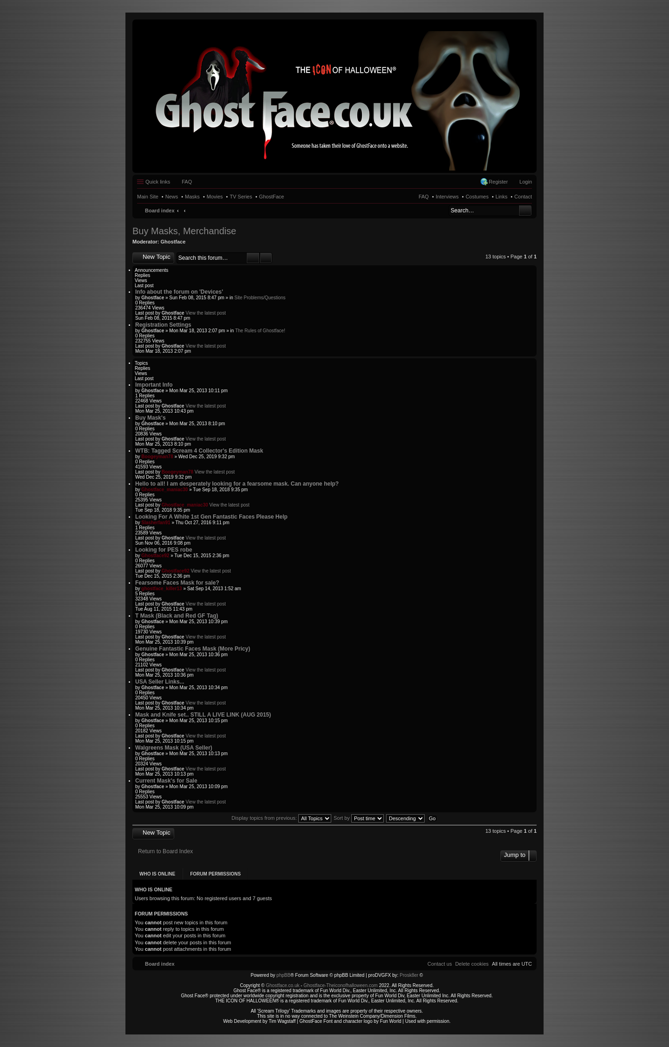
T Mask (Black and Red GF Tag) (176, 615)
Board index (160, 210)
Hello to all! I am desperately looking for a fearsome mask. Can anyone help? (237, 484)
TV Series (241, 196)
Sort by (359, 818)
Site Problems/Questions (259, 297)
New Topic (157, 256)
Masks (192, 196)
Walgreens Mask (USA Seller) (173, 747)
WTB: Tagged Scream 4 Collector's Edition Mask (199, 451)
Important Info (154, 385)
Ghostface (173, 241)
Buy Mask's (150, 418)
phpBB (283, 975)
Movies (215, 196)
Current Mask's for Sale (166, 780)
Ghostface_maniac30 (164, 489)
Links (502, 196)
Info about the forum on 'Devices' (179, 292)
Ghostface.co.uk (283, 985)
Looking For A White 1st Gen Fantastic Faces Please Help (211, 517)
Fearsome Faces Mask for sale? (177, 582)
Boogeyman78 (157, 456)
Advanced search (266, 257)
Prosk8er (409, 975)
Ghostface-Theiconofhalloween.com (340, 985)
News (171, 196)
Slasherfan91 (155, 522)
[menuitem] (472, 964)
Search (525, 210)
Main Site (147, 196)
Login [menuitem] (525, 181)
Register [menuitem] (498, 181)
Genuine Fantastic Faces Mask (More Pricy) (192, 648)
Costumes (477, 196)
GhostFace (271, 196)
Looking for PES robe (163, 550)
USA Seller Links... (159, 681)
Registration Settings (163, 325)
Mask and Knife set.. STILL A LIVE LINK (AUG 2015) (203, 714)
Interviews (447, 196)
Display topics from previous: (281, 818)
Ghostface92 (155, 555)
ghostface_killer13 (161, 588)
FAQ (424, 196)
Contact (523, 196)
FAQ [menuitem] (187, 181)
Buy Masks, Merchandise (184, 231)
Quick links (157, 181)
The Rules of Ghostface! (260, 330)
